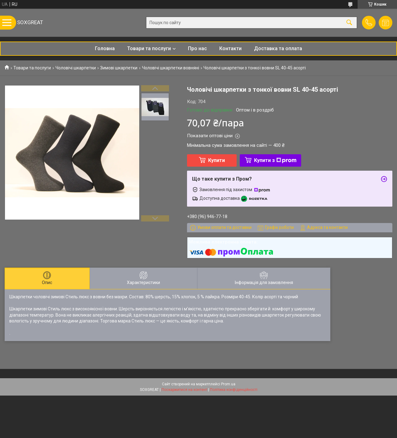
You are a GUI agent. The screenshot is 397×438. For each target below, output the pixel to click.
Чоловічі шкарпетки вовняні (170, 67)
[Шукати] (349, 22)
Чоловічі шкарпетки (76, 67)
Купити (216, 160)
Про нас (197, 48)
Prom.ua (228, 384)
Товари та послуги (149, 48)
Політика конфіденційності (233, 390)
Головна (105, 48)
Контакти (230, 48)
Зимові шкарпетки (118, 67)
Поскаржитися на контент (184, 390)
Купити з (275, 160)
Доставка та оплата (278, 48)
